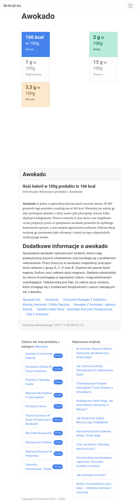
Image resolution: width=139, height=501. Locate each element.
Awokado (51, 299)
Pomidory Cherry (36, 406)
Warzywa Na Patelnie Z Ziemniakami (39, 395)
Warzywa (41, 346)
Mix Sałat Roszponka (39, 433)
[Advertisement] (69, 140)
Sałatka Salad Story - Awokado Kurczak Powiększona (74, 309)
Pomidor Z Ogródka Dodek (38, 382)
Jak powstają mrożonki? (91, 475)
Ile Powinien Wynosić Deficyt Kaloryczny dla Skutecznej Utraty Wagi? (94, 353)
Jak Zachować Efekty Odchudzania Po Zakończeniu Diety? (94, 370)
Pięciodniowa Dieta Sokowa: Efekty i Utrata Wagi (94, 433)
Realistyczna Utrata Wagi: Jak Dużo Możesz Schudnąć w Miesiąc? (94, 405)
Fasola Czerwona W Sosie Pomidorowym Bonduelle (38, 420)
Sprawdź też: (32, 299)
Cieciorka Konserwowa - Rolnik (39, 466)
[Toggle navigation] (130, 6)
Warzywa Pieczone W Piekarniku (39, 453)
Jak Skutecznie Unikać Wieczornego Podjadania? (92, 420)
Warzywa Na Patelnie (39, 442)
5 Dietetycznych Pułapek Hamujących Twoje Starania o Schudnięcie (94, 388)
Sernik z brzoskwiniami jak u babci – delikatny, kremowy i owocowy (93, 488)
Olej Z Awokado (38, 314)
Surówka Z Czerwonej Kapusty (39, 356)
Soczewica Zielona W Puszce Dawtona (39, 369)
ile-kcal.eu (12, 5)
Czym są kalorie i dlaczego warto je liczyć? (92, 446)
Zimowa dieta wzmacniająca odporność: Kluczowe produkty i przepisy (94, 462)
